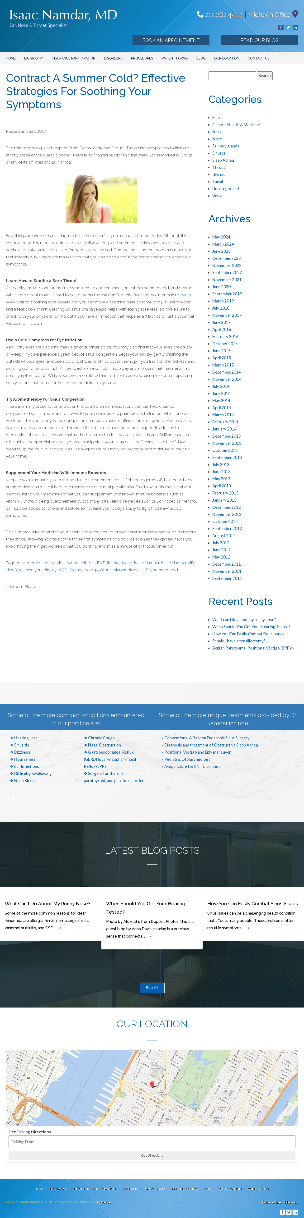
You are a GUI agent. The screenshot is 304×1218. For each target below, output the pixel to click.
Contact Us (259, 58)
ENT (101, 562)
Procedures (142, 58)
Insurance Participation (73, 58)
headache (123, 562)
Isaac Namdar (146, 562)
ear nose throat (81, 562)
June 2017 (221, 322)
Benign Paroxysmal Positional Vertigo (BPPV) (253, 648)
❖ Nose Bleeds (23, 780)
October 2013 (225, 450)
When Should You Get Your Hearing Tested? (251, 626)
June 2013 (221, 471)
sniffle (145, 570)
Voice (217, 195)
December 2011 (226, 564)
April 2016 (221, 329)
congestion (54, 562)
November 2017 (227, 315)
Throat (218, 167)
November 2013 (227, 443)
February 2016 (225, 336)
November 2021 (227, 279)
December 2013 (226, 436)
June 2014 (221, 393)
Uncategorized (225, 188)
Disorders (113, 58)
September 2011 (227, 578)
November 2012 (227, 514)
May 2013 (221, 478)
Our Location (226, 58)
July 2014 (220, 386)
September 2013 (227, 457)
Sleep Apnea (223, 160)
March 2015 (223, 364)
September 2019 (227, 293)
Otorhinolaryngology (119, 570)
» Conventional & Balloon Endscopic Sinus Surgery (206, 737)
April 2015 (221, 357)
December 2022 (226, 258)
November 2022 (227, 265)
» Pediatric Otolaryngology (186, 759)
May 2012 (221, 556)
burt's (36, 562)
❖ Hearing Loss (24, 737)
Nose (30, 586)
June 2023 (221, 251)
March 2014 (223, 414)
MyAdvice (103, 1202)
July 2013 (220, 464)
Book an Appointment (171, 40)
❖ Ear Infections (24, 766)
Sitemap (290, 1202)
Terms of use (271, 1202)
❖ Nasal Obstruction (102, 744)
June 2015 (221, 350)
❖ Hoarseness (23, 759)
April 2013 (221, 485)
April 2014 (221, 407)
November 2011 (227, 571)
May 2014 (221, 400)
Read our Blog (260, 40)
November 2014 (227, 379)
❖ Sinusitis (19, 744)
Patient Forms (175, 58)
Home (11, 58)
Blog (201, 58)
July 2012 (220, 542)
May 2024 (221, 236)
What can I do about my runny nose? (244, 619)
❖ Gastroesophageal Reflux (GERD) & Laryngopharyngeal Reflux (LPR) (110, 759)
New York (15, 570)
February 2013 (225, 492)
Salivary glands (225, 145)
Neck (217, 131)
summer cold (165, 570)
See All (152, 987)
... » (58, 927)
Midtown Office (269, 14)
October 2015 (225, 343)
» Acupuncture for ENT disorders (191, 766)
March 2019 (223, 300)
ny (54, 570)
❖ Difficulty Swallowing (31, 773)
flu (109, 562)
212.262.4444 (220, 14)
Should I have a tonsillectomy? (238, 640)
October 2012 (225, 521)
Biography (33, 58)
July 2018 (220, 308)
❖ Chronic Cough (99, 737)
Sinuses (219, 153)
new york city (38, 570)
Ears (216, 117)
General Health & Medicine (236, 124)
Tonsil (217, 181)
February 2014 (225, 421)
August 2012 (224, 535)
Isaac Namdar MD (177, 562)
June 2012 (221, 549)
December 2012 (226, 507)
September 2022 (227, 272)
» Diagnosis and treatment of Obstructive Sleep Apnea (210, 744)
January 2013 (224, 500)
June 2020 (221, 286)
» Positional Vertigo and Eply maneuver (196, 752)
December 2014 (226, 372)
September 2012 (227, 528)
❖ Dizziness (20, 752)
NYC (62, 570)
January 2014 (224, 428)
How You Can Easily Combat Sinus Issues (248, 633)
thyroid (219, 174)
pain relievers (178, 295)
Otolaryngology (83, 570)
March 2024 (223, 244)
